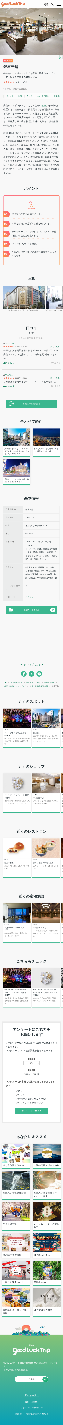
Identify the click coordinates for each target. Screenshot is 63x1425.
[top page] (6, 683)
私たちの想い (31, 1395)
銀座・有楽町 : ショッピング (15, 686)
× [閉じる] (40, 1421)
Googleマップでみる (30, 664)
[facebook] (24, 674)
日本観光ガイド (16, 683)
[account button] (52, 4)
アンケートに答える (31, 1111)
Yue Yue (9, 375)
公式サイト (30, 597)
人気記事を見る (30, 1421)
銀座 (43, 105)
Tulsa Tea (9, 343)
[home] (13, 4)
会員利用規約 (31, 1401)
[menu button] (58, 4)
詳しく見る (55, 346)
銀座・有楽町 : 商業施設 (39, 686)
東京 (38, 683)
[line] (39, 674)
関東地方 (29, 683)
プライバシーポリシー (31, 1408)
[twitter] (31, 674)
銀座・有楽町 (49, 683)
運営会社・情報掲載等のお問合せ (31, 1414)
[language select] (46, 4)
